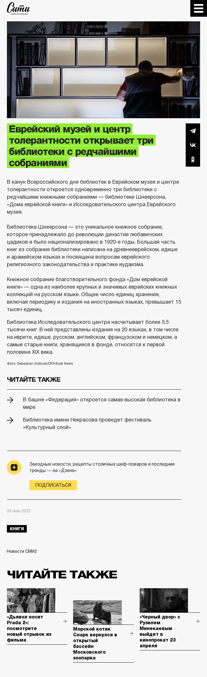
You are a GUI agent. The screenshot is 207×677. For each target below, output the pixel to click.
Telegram (193, 130)
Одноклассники (193, 159)
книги (17, 528)
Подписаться (53, 485)
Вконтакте (193, 145)
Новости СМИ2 (22, 551)
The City (18, 8)
